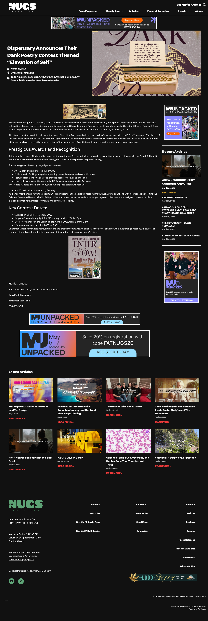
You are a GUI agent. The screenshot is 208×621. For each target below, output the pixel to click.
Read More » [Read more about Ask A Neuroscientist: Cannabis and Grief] (169, 192)
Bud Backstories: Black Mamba (181, 235)
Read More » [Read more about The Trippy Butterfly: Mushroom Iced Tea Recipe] (17, 418)
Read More (142, 522)
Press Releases (187, 539)
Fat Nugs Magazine (166, 596)
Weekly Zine (114, 11)
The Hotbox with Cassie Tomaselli (176, 224)
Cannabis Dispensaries (23, 80)
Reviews (190, 522)
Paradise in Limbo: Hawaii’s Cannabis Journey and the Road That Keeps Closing (76, 410)
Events (183, 11)
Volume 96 (142, 513)
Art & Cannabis (47, 76)
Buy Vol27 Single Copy (88, 522)
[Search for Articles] (204, 4)
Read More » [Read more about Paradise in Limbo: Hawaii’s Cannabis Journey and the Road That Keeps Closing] (65, 422)
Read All (95, 504)
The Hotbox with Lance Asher (124, 406)
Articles (135, 11)
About (200, 11)
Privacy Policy (187, 566)
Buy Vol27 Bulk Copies (88, 530)
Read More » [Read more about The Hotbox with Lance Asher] (114, 415)
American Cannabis (27, 76)
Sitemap (5, 600)
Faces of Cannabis (159, 11)
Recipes (191, 530)
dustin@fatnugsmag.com (21, 559)
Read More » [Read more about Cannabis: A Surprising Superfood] (163, 466)
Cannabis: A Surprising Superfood (175, 457)
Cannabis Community (68, 76)
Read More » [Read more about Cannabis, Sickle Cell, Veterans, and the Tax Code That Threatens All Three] (114, 473)
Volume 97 (142, 504)
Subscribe (94, 513)
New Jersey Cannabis (47, 80)
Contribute (189, 557)
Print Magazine (89, 11)
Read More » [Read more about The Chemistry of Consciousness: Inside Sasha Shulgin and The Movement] (163, 422)
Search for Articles (189, 5)
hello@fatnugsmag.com (39, 570)
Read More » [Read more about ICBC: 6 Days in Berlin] (65, 466)
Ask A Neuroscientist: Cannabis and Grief (178, 181)
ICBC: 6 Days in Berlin (174, 197)
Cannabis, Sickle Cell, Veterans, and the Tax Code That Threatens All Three (179, 210)
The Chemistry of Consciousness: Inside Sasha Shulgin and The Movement (175, 410)
